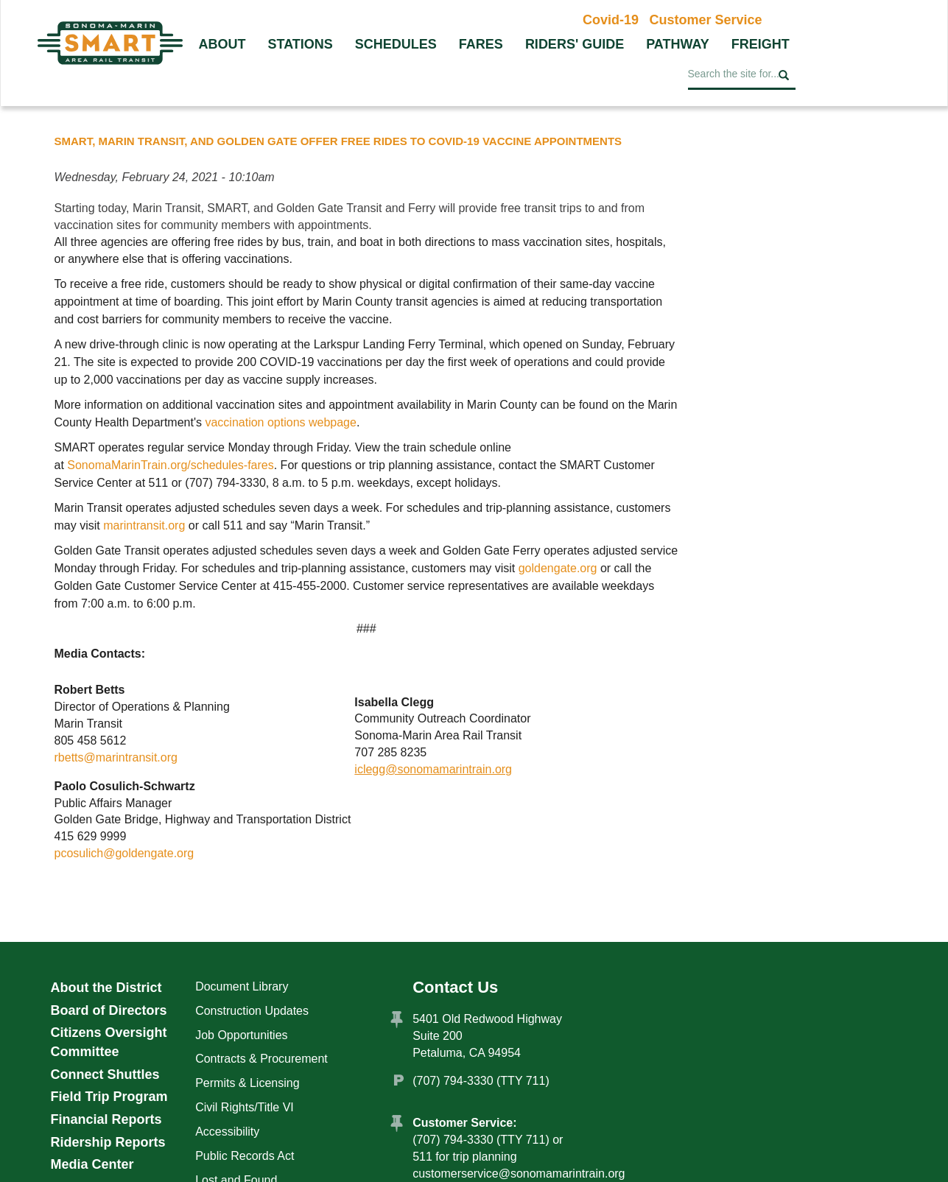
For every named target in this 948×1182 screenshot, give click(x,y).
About (222, 44)
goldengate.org (558, 568)
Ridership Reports (108, 1142)
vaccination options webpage (280, 422)
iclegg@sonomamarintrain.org (433, 769)
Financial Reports (106, 1119)
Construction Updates (252, 1011)
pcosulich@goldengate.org (124, 853)
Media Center (92, 1164)
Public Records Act (244, 1156)
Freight (760, 44)
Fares (481, 44)
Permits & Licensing (247, 1083)
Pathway (677, 44)
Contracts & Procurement (261, 1058)
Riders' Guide (574, 44)
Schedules (396, 44)
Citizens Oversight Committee (109, 1042)
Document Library (241, 986)
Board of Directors (109, 1010)
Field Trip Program (109, 1096)
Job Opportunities (241, 1035)
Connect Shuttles (105, 1074)
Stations (300, 44)
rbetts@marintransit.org (116, 757)
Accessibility (227, 1131)
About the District (106, 987)
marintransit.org (146, 525)
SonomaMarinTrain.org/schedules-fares (170, 465)
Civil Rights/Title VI (244, 1107)
